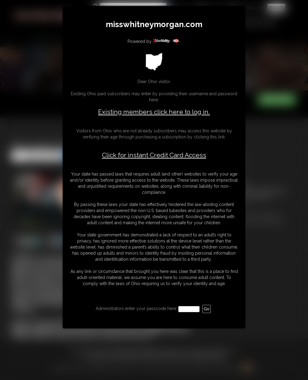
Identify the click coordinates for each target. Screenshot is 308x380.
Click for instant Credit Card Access (154, 155)
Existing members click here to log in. (154, 112)
